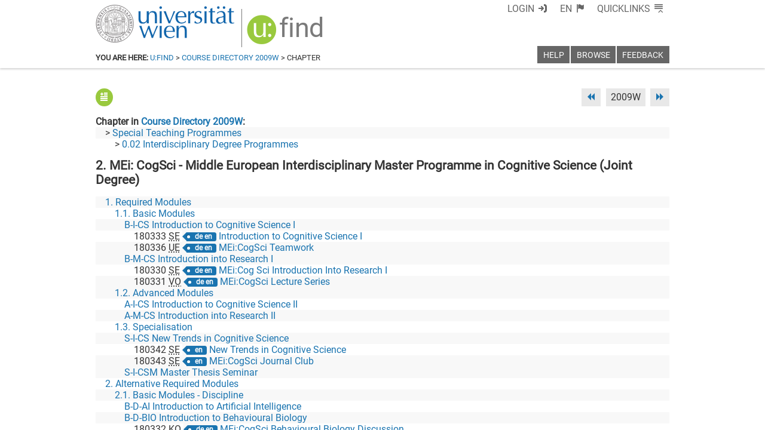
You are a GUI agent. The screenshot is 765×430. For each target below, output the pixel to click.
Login (520, 8)
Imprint (451, 416)
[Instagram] (650, 380)
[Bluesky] (573, 380)
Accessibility (499, 416)
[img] (286, 33)
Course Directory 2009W (230, 57)
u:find (162, 57)
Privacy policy (562, 416)
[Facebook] (536, 380)
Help (553, 55)
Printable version (634, 416)
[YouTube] (611, 380)
